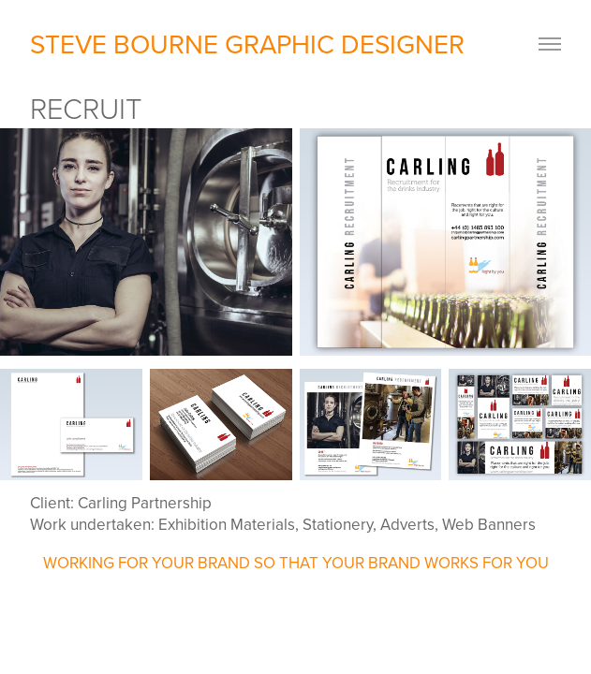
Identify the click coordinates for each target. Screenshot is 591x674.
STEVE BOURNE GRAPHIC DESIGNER (250, 43)
